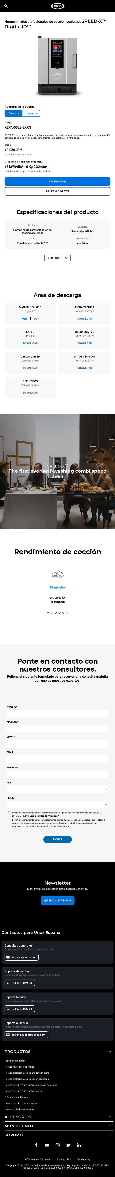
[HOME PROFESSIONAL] (57, 6)
